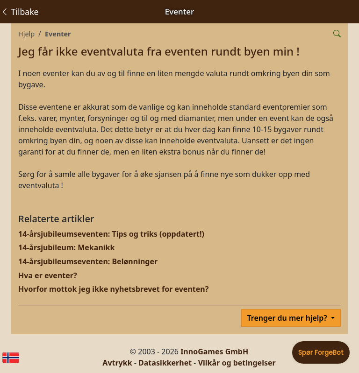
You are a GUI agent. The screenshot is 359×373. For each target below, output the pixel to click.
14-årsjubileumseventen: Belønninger (88, 261)
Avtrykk (117, 363)
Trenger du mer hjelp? (288, 318)
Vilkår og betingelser (237, 363)
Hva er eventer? (47, 275)
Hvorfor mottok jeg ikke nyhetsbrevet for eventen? (113, 289)
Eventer (58, 33)
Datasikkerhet (165, 363)
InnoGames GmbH (214, 351)
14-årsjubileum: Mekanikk (66, 247)
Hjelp (26, 33)
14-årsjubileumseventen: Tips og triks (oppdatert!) (111, 234)
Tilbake (19, 11)
